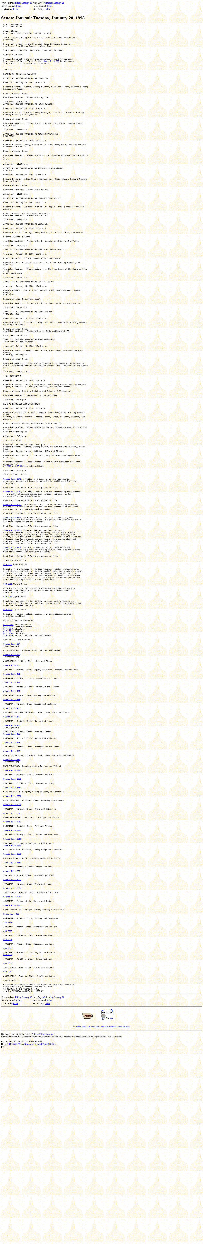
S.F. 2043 (8, 750)
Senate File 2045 (12, 632)
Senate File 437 (11, 824)
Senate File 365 (11, 794)
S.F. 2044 (8, 752)
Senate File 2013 (12, 981)
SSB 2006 (7, 1102)
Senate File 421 (11, 814)
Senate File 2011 (12, 971)
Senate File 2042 (12, 585)
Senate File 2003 (12, 940)
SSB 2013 (7, 711)
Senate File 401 (11, 804)
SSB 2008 (7, 1123)
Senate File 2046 (12, 652)
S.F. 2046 (8, 758)
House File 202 (51, 68)
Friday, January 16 (23, 3)
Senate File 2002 (12, 930)
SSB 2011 (7, 673)
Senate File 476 (11, 855)
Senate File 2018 (12, 1010)
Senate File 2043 (12, 601)
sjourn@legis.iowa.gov (43, 1228)
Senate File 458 (11, 845)
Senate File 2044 (12, 616)
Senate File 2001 (12, 920)
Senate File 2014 (12, 992)
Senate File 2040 (12, 1071)
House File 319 (11, 1092)
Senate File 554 (11, 907)
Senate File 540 (11, 896)
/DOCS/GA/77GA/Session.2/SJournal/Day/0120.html (31, 1238)
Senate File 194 (11, 768)
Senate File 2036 (12, 1061)
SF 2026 (21, 554)
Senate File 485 (11, 876)
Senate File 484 (11, 866)
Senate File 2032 (12, 1051)
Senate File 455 (11, 835)
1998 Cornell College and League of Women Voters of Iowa (102, 1220)
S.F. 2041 (8, 745)
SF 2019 (7, 554)
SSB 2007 (7, 1112)
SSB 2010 (7, 1141)
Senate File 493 (11, 886)
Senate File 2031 (12, 1040)
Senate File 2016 (12, 1002)
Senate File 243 (11, 781)
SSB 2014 (7, 727)
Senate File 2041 (12, 570)
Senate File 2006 (12, 950)
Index (18, 6)
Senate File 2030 (12, 1030)
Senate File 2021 (12, 1020)
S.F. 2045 (8, 755)
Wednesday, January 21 (53, 3)
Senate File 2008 (12, 961)
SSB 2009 (7, 1133)
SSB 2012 (7, 696)
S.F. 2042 (8, 747)
